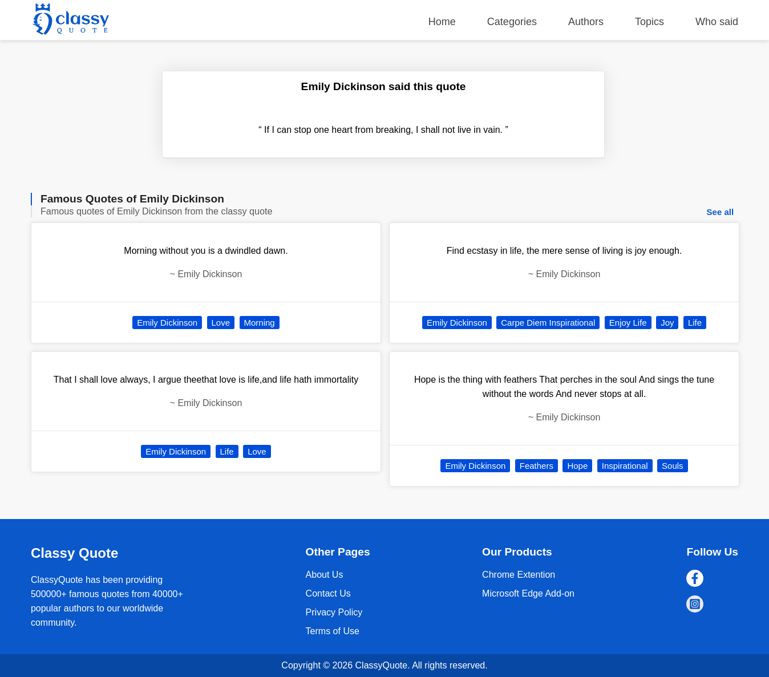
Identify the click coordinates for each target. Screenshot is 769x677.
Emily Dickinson (167, 322)
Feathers (536, 466)
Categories (512, 21)
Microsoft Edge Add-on (528, 593)
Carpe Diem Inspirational (548, 322)
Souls (672, 466)
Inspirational (625, 466)
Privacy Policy (334, 612)
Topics (649, 21)
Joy (667, 322)
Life (227, 451)
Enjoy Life (628, 322)
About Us (324, 574)
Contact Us (328, 593)
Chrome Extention (518, 574)
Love (221, 322)
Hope (577, 466)
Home (442, 21)
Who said (716, 21)
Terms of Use (332, 631)
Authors (586, 21)
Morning (259, 322)
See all (720, 212)
